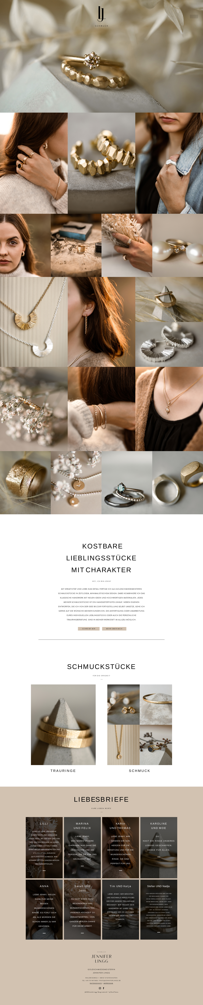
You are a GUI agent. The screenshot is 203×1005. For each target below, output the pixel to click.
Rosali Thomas (114, 992)
